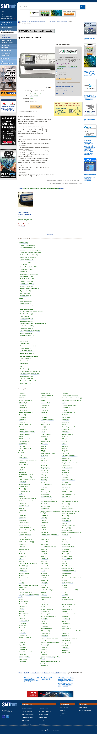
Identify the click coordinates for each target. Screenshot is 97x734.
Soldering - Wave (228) (26, 286)
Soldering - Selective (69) (27, 283)
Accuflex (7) (22, 395)
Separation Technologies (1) (70, 455)
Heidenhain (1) (45, 405)
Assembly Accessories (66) (27, 247)
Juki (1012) (44, 460)
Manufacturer (59, 68)
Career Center (43, 724)
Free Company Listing (6, 16)
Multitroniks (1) (45, 575)
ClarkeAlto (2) (23, 520)
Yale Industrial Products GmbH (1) (71, 631)
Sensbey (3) (65, 453)
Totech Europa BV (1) (68, 568)
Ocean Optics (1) (46, 597)
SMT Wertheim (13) (67, 468)
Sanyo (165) (65, 419)
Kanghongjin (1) (45, 468)
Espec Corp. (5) (23, 601)
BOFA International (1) (25, 477)
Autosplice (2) (23, 462)
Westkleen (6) (66, 623)
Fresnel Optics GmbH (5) (26, 640)
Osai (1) (43, 607)
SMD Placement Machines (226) (29, 274)
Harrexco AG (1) (45, 403)
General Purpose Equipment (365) (29, 373)
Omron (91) (44, 599)
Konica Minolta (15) (46, 496)
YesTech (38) (66, 640)
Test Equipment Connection (41, 31)
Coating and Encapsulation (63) (29, 255)
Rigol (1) (64, 403)
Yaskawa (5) (65, 635)
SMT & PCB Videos (27, 721)
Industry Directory (27, 711)
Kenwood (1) (44, 472)
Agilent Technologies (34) (26, 412)
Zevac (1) (65, 650)
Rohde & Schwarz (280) (69, 405)
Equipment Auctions (27, 717)
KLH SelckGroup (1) (46, 484)
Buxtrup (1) (22, 496)
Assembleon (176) (24, 441)
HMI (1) (43, 431)
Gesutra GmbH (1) (24, 657)
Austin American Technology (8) (28, 460)
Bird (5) (21, 469)
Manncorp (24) (45, 539)
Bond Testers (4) (24, 316)
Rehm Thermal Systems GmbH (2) (72, 398)
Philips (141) (44, 623)
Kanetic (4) (44, 465)
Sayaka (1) (65, 424)
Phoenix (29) (44, 626)
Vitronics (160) (66, 607)
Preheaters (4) (24, 361)
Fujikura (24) (22, 647)
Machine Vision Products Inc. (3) (50, 534)
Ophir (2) (43, 602)
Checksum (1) (23, 513)
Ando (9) (21, 427)
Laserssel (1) (44, 515)
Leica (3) (43, 525)
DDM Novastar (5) (24, 549)
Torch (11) (65, 563)
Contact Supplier (36, 107)
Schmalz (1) (65, 436)
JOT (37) (43, 458)
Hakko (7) (43, 400)
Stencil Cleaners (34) (26, 303)
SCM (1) (64, 439)
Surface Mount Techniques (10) (71, 511)
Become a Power (8, 18)
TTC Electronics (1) (67, 582)
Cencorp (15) (23, 510)
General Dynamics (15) (25, 652)
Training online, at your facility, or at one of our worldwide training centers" (90, 97)
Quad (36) (44, 654)
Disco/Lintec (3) (23, 566)
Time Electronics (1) (67, 556)
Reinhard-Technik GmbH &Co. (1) (71, 400)
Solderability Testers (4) (26, 328)
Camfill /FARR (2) (24, 506)
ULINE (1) (65, 587)
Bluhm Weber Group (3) (26, 474)
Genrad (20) (22, 654)
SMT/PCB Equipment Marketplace (36, 21)
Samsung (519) (66, 417)
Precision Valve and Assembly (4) (50, 642)
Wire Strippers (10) (25, 383)
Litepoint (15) (44, 527)
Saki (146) (65, 415)
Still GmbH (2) (66, 496)
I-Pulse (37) (44, 436)
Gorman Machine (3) (47, 395)
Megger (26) (44, 551)
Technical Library (43, 708)
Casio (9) (21, 508)
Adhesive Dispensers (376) (27, 245)
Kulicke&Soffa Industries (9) (49, 501)
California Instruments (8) (26, 501)
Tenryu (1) (65, 542)
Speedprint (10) (66, 487)
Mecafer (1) (44, 549)
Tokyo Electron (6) (67, 558)
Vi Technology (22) (67, 599)
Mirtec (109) (44, 563)
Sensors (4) (23, 271)
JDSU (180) (44, 455)
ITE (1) (43, 451)
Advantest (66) (23, 403)
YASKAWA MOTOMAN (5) (69, 638)
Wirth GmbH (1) (66, 628)
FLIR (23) (21, 630)
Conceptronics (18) (24, 525)
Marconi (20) (44, 544)
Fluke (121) (22, 632)
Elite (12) (21, 580)
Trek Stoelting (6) (67, 573)
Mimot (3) (43, 556)
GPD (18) (43, 398)
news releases (61, 94)
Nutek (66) (44, 594)
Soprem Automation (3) (68, 479)
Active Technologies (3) (25, 400)
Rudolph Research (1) (68, 412)
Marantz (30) (44, 542)
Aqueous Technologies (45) (26, 431)
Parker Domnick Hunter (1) (48, 616)
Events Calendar (43, 721)
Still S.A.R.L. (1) (66, 499)
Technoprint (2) (66, 528)
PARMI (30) (44, 619)
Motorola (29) (44, 568)
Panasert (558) (45, 611)
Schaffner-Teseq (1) (67, 429)
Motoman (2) (44, 566)
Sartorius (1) (65, 422)
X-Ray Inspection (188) (26, 338)
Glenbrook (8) (23, 661)
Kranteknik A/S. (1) (46, 499)
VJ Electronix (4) (66, 609)
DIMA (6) (21, 558)
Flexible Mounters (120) (26, 259)
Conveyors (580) (24, 343)
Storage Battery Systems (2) (70, 501)
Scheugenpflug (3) (67, 434)
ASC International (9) (25, 434)
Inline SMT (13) (45, 441)
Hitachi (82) (44, 429)
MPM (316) (44, 573)
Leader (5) (44, 520)
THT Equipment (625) (26, 293)
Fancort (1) (22, 616)
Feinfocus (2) (23, 623)
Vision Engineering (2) (68, 604)
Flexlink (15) (22, 625)
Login (2, 11)
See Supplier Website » (64, 79)
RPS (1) (64, 410)
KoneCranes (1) (45, 494)
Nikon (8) (43, 585)
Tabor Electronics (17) (68, 513)
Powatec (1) (44, 635)
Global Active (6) (45, 393)
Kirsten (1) (44, 479)
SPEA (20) (65, 482)
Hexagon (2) (44, 417)
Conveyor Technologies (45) (27, 530)
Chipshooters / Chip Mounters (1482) (30, 250)
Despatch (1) (22, 556)
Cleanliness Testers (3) (26, 321)
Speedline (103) (66, 484)
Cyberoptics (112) (24, 544)
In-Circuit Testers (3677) (27, 326)
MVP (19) (43, 578)
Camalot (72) (22, 503)
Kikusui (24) (44, 477)
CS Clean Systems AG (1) (26, 542)
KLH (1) (43, 482)
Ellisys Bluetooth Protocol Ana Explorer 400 (25, 214)
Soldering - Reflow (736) (27, 281)
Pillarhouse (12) (45, 631)
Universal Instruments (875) (70, 590)
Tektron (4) (65, 534)
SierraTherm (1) (66, 460)
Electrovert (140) (23, 578)
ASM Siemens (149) (24, 439)
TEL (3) (64, 539)
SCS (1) (64, 441)
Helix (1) (43, 407)
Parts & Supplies (43, 714)
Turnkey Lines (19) (25, 295)
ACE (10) (21, 398)
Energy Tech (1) (23, 587)
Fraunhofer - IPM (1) (25, 637)
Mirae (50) (44, 561)
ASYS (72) (22, 446)
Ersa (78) (21, 590)
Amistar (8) (22, 422)
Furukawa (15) (23, 649)
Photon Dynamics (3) (47, 628)
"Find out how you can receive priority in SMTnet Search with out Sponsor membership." (90, 177)
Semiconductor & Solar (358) (28, 381)
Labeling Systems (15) (26, 376)
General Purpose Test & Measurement (57, 21)
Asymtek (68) (23, 443)
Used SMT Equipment (28, 714)
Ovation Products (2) (47, 609)
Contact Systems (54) (25, 527)
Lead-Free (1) (24, 264)
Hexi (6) (43, 422)
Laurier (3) (44, 517)
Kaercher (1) (44, 463)
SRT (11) (64, 489)
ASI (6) (21, 436)
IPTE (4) (43, 448)
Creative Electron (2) (25, 534)
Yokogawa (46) (66, 643)
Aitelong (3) (22, 417)
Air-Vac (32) (22, 415)
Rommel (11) (66, 407)
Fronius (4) (22, 642)
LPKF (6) (43, 530)
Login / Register (83, 707)
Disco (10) (22, 561)
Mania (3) (43, 537)
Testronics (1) (66, 549)
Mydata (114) (44, 580)
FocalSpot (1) (23, 635)
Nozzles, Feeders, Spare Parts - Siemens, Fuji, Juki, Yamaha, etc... (89, 73)
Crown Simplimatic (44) (25, 537)
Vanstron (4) (65, 597)
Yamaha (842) (66, 633)
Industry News (43, 717)
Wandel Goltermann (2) (68, 614)
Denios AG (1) (23, 554)
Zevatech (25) (66, 652)
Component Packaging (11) (28, 257)
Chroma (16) (22, 517)
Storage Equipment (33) (27, 353)
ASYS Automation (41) (25, 448)
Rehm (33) (65, 393)
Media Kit (62, 710)
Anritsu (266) (22, 429)
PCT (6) (43, 621)
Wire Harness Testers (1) (27, 335)
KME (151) (44, 487)
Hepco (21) (44, 412)
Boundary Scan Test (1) (26, 318)
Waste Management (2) (26, 306)
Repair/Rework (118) (26, 363)
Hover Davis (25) (46, 434)
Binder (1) (22, 467)
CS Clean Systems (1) (25, 539)
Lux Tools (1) (44, 532)
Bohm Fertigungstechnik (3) (27, 479)
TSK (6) (64, 580)
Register (3, 14)
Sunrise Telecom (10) (68, 508)
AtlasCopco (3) (23, 457)
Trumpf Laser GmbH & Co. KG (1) (71, 578)
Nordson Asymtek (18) (47, 590)
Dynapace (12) (23, 568)
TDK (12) (64, 523)
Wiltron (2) (65, 626)
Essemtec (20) (23, 604)
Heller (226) (44, 410)
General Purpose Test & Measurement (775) (33, 323)
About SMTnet (64, 707)
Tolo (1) (64, 561)
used (31, 98)
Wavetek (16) (66, 619)
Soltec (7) (65, 475)
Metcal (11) (44, 554)
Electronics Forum (27, 708)
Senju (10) (65, 451)
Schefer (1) (65, 431)
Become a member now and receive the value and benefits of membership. (8, 109)
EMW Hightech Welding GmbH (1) (28, 585)
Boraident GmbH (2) (24, 484)
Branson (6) (22, 489)
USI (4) (64, 592)
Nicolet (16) (44, 582)
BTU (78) (21, 493)
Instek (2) (43, 446)
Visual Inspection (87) (26, 333)
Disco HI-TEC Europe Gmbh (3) (28, 563)
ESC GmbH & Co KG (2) (26, 592)
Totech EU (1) (66, 566)
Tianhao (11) (65, 554)
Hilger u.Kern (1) (45, 424)
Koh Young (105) (45, 492)
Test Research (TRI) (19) (69, 546)
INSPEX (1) (44, 443)
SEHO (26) (65, 446)
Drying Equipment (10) (26, 348)
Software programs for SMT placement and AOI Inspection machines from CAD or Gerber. (31, 680)
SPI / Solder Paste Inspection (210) (30, 330)
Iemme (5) (44, 439)
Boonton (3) (22, 481)
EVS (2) (21, 608)
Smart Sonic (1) (66, 465)
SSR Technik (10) (67, 492)
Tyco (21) (64, 585)
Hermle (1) (44, 415)
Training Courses (27, 724)
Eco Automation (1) (24, 573)
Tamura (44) (65, 518)
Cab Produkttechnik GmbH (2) (27, 498)
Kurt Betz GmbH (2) (46, 506)
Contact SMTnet (64, 716)
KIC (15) (43, 475)
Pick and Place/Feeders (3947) (29, 267)
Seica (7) (64, 448)
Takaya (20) (65, 516)
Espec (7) (22, 599)
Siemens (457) (66, 458)
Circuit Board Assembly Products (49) (30, 252)
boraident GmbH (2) (24, 486)
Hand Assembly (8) (25, 262)
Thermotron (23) (66, 551)
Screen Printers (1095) (26, 269)
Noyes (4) (43, 592)
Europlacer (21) (23, 606)
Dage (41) (22, 546)
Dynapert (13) (23, 570)
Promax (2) (44, 647)
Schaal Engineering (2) (68, 427)
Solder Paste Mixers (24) (27, 279)
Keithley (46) (44, 470)
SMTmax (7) (65, 472)
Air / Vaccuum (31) (25, 369)
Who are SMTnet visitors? (8, 106)
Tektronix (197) (66, 537)
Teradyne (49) (66, 544)
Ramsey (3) (44, 665)
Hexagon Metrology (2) (47, 419)
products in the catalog (64, 91)
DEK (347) (22, 551)
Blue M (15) (22, 472)
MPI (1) (43, 570)
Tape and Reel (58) (25, 291)
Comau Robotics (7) (24, 522)
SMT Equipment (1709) (26, 276)
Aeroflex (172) (23, 405)
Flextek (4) (22, 628)
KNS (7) (43, 489)
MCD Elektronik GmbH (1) (48, 546)
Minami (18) (44, 558)
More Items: (41, 188)
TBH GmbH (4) (66, 520)
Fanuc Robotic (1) (24, 620)
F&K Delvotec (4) (24, 613)
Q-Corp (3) (44, 652)
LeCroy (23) (44, 522)
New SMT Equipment (45, 711)
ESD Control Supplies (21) (27, 350)
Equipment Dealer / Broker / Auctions (66, 66)
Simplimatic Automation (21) (70, 463)
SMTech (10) (65, 470)
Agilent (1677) (23, 410)
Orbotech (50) (45, 604)
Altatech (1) (22, 419)
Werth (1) (64, 621)
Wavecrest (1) (66, 616)
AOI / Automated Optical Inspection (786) (31, 311)
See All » (50, 234)
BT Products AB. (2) (24, 491)
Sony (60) (65, 477)
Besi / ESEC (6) (23, 465)
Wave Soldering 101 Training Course (46, 678)
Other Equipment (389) (26, 378)
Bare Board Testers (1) (26, 314)
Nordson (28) (44, 587)
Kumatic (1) (44, 504)
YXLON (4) (65, 645)
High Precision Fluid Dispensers (89, 120)
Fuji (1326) (22, 645)
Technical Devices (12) (68, 525)
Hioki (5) (43, 427)
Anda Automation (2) (25, 424)
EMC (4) (21, 582)
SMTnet (24, 21)
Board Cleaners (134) (26, 301)
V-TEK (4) (65, 594)
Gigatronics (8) (23, 659)
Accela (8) (22, 393)
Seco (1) (64, 443)
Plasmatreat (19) (45, 633)
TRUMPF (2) (65, 575)
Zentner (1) (65, 647)
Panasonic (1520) (46, 614)
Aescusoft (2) (23, 407)
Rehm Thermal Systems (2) (70, 395)
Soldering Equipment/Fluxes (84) (29, 288)
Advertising (63, 713)
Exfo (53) (21, 611)
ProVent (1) (44, 649)
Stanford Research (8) (68, 494)
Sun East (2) (65, 506)
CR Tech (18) (23, 532)
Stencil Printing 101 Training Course (89, 39)
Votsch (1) (65, 611)
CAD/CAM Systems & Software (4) (30, 371)
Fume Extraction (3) (25, 358)
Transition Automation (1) (69, 570)
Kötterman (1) (45, 508)
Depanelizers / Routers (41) (28, 346)
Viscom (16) (65, 602)
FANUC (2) (22, 618)
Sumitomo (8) (66, 504)
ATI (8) (21, 455)
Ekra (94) (21, 575)
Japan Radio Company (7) (48, 453)
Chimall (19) (22, 515)
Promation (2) (45, 645)
